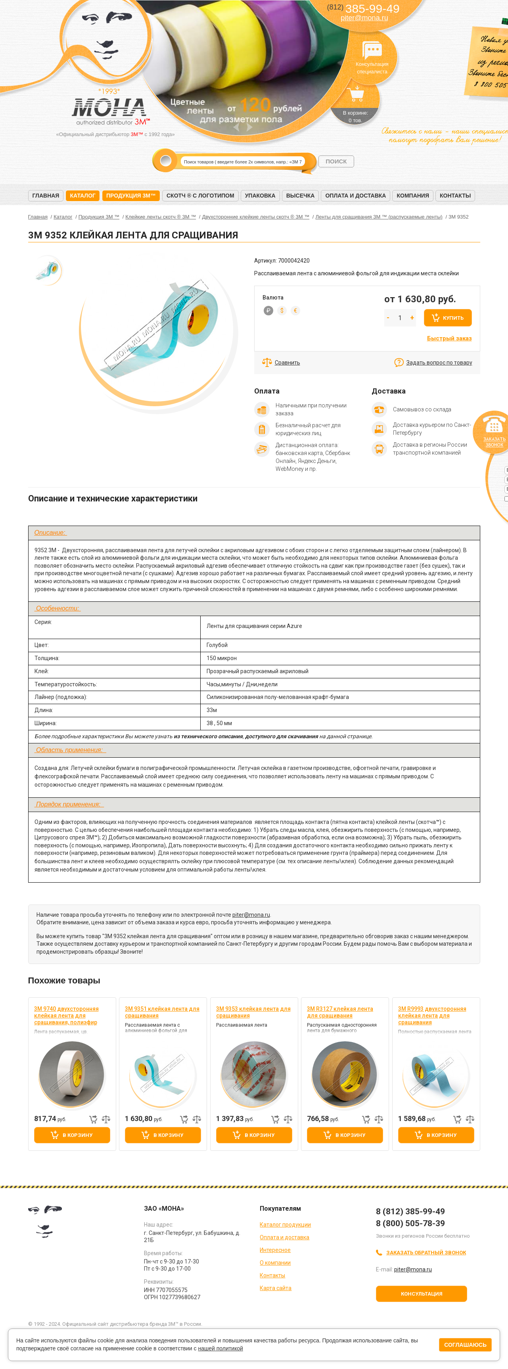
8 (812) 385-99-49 (410, 1211)
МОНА (107, 38)
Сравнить (287, 362)
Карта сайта (275, 1288)
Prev (236, 127)
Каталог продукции (285, 1224)
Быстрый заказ (449, 338)
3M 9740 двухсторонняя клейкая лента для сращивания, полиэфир (66, 1015)
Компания (413, 195)
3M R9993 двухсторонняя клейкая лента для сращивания (432, 1015)
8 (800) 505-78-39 (410, 1223)
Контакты (455, 195)
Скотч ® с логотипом (200, 195)
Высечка (300, 195)
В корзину (77, 1135)
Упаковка (260, 195)
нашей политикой (220, 1348)
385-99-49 (363, 8)
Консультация (422, 1294)
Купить (453, 318)
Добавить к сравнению (106, 1119)
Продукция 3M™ (131, 195)
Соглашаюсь (465, 1345)
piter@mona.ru (364, 18)
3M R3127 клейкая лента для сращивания (340, 1012)
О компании (275, 1263)
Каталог (83, 195)
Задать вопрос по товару (439, 362)
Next (249, 127)
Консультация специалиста (372, 51)
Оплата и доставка (355, 195)
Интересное (275, 1250)
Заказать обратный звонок (426, 1253)
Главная (46, 195)
